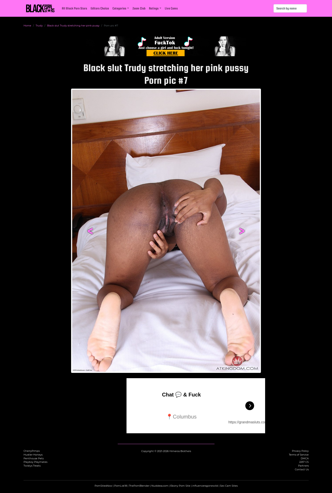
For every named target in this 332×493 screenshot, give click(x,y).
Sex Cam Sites (229, 485)
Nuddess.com (159, 485)
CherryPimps (32, 450)
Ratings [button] (154, 8)
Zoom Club (138, 8)
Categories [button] (119, 8)
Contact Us (302, 469)
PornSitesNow (103, 485)
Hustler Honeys (33, 454)
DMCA (305, 458)
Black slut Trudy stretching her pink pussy (73, 25)
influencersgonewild (205, 485)
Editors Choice (100, 8)
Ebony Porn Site (180, 485)
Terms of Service (299, 454)
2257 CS (304, 461)
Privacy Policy (300, 450)
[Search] (290, 8)
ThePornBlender (139, 485)
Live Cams (171, 8)
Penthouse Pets (34, 458)
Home (27, 25)
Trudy (39, 25)
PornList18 (120, 485)
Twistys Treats (32, 465)
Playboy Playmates (35, 461)
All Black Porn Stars (74, 8)
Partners (303, 465)
